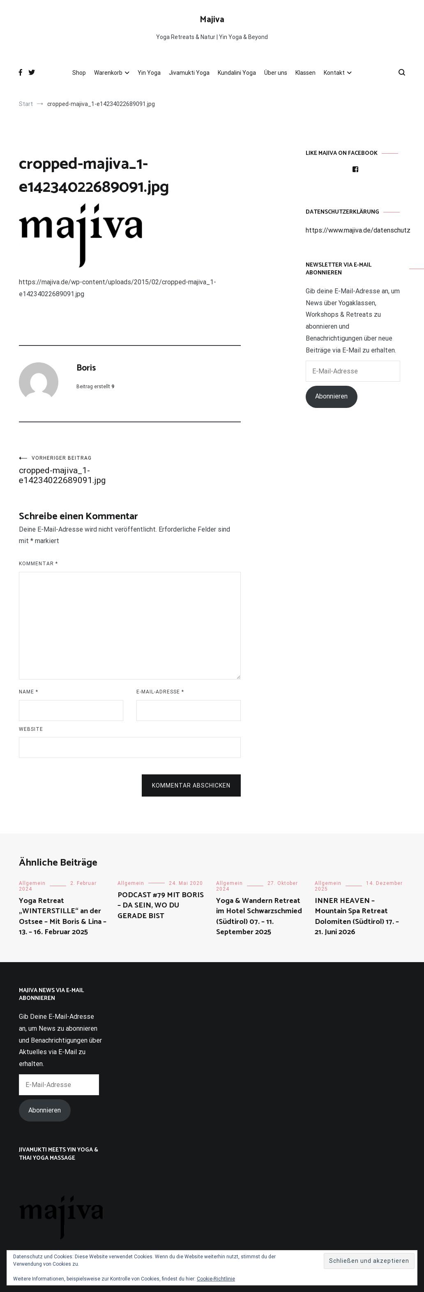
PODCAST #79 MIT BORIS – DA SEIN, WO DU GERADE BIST (161, 905)
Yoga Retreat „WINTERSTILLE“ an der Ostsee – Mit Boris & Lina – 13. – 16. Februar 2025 (62, 916)
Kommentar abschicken (191, 785)
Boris (86, 368)
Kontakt (334, 72)
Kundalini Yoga (237, 72)
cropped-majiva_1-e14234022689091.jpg (74, 470)
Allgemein (32, 883)
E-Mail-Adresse (160, 692)
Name (28, 692)
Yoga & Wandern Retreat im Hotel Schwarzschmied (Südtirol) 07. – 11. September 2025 (259, 916)
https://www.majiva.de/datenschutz (358, 230)
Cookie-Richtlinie (216, 1279)
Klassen (305, 72)
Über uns (275, 72)
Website (31, 729)
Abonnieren (331, 396)
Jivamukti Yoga (189, 72)
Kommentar (38, 564)
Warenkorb (108, 72)
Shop (79, 72)
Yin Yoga (149, 72)
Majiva (212, 20)
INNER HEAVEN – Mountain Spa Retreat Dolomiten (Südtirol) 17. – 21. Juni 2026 (357, 916)
